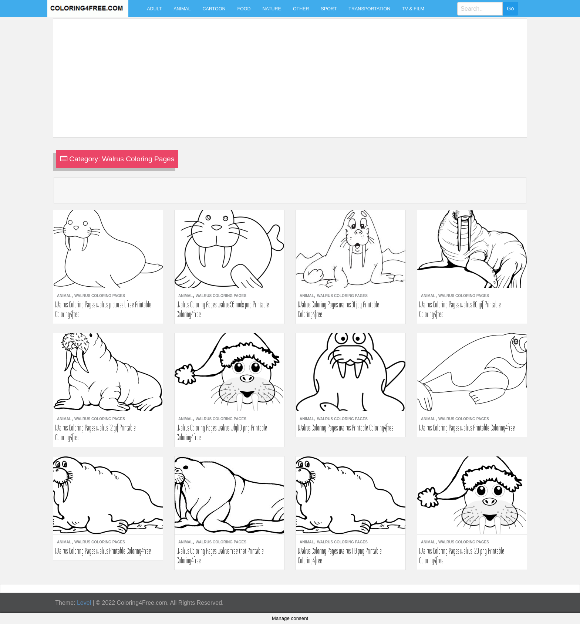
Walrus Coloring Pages (99, 296)
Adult (154, 8)
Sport (329, 8)
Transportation (369, 8)
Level (84, 603)
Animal (181, 8)
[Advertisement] (278, 73)
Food (244, 8)
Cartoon (214, 8)
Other (301, 8)
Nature (272, 8)
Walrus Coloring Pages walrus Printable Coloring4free (346, 427)
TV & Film (413, 8)
